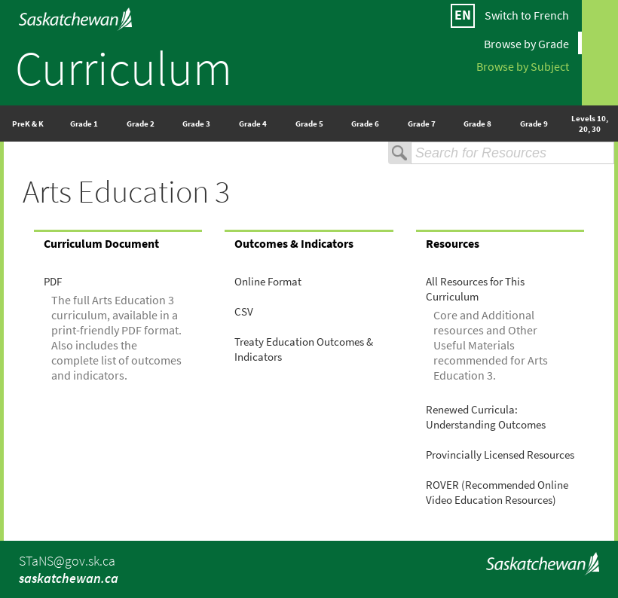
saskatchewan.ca (68, 578)
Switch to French (527, 15)
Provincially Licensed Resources (500, 455)
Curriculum (123, 68)
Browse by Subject (522, 65)
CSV (243, 312)
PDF (53, 281)
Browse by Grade (526, 43)
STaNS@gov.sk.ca (67, 560)
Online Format (267, 281)
